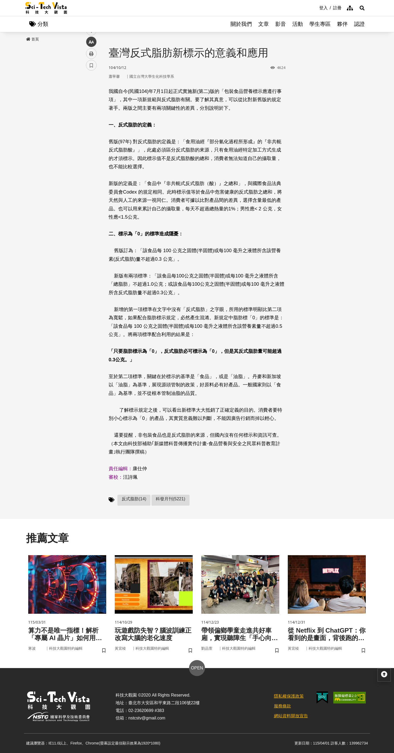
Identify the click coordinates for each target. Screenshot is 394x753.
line (89, 125)
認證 (359, 24)
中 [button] (91, 137)
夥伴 (342, 24)
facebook (91, 102)
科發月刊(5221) (170, 499)
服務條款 (282, 706)
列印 (91, 148)
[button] (362, 8)
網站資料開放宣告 (291, 716)
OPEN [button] (197, 668)
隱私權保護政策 (289, 696)
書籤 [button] (91, 160)
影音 (280, 24)
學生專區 (320, 24)
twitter (91, 113)
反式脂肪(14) (134, 499)
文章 (263, 24)
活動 (297, 24)
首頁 (32, 39)
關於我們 (241, 24)
